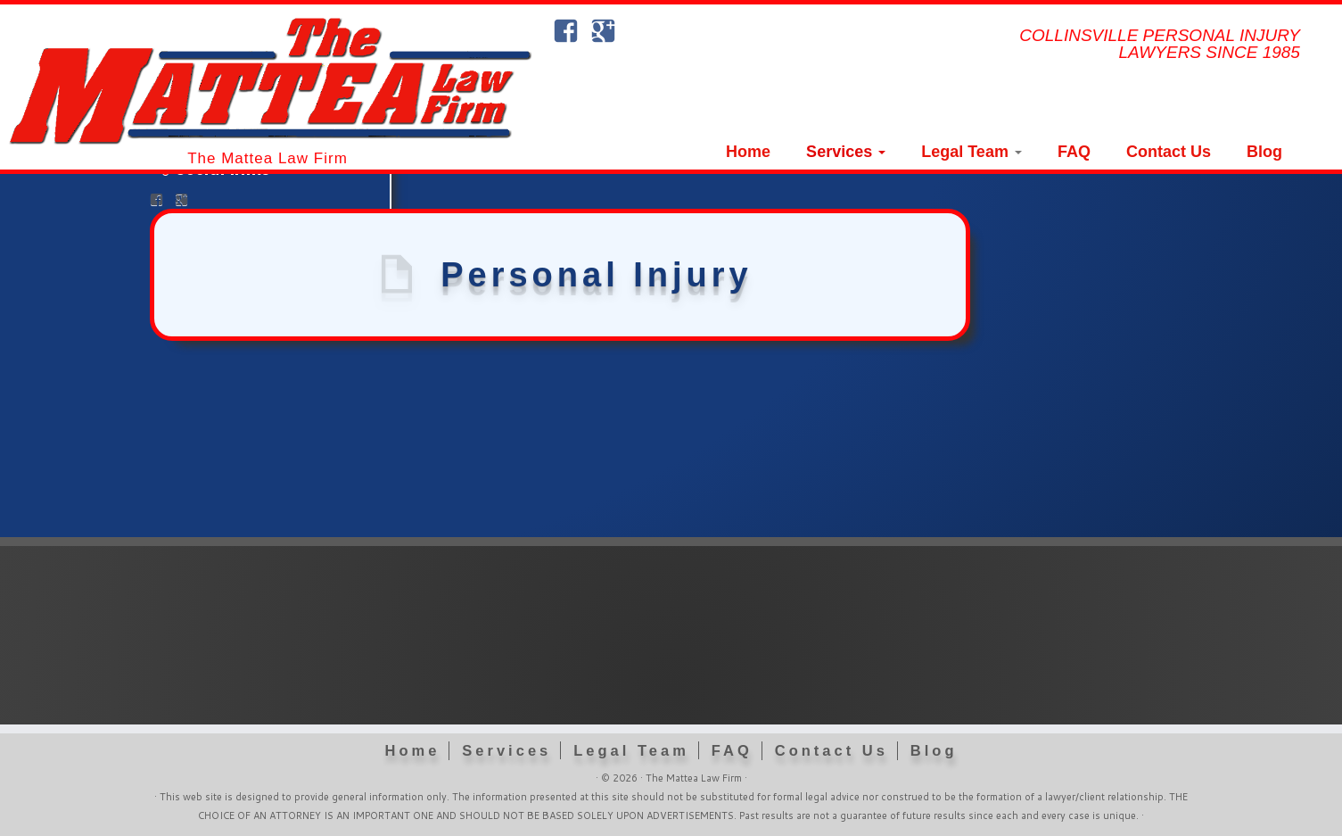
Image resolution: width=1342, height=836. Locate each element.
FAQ (1074, 152)
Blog (1264, 152)
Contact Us (1168, 152)
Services (845, 152)
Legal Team (971, 152)
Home (748, 152)
